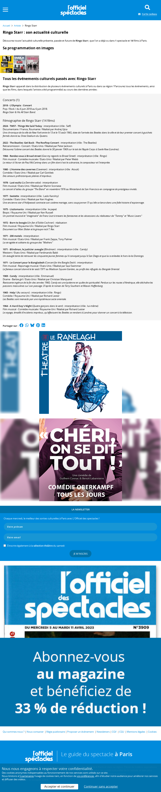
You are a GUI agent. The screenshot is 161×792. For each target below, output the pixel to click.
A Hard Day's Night (21, 306)
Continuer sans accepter (101, 786)
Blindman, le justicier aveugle (26, 249)
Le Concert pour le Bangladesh (27, 262)
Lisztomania (17, 209)
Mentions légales (136, 731)
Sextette (14, 196)
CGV (114, 731)
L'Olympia (15, 105)
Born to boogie (18, 222)
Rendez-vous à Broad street (25, 156)
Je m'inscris (81, 553)
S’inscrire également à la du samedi (36, 545)
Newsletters (103, 731)
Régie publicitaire (55, 731)
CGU (121, 731)
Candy (13, 276)
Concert (27, 105)
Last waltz (15, 182)
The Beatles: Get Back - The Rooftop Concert (34, 142)
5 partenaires (27, 776)
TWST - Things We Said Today (26, 126)
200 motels (16, 236)
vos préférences (85, 776)
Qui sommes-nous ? (13, 731)
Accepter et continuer (59, 786)
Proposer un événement (80, 731)
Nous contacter (35, 731)
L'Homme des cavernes (23, 169)
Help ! (13, 292)
